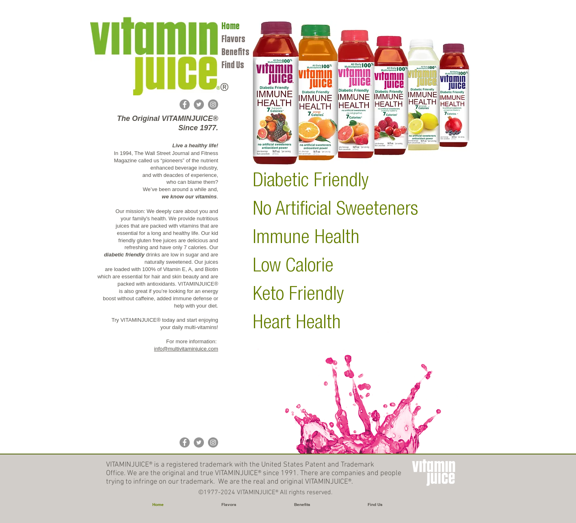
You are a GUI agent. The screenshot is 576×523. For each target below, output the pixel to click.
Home (230, 26)
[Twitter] (199, 104)
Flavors (233, 39)
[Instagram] (213, 104)
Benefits (235, 52)
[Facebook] (185, 104)
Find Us (232, 65)
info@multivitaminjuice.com (186, 349)
